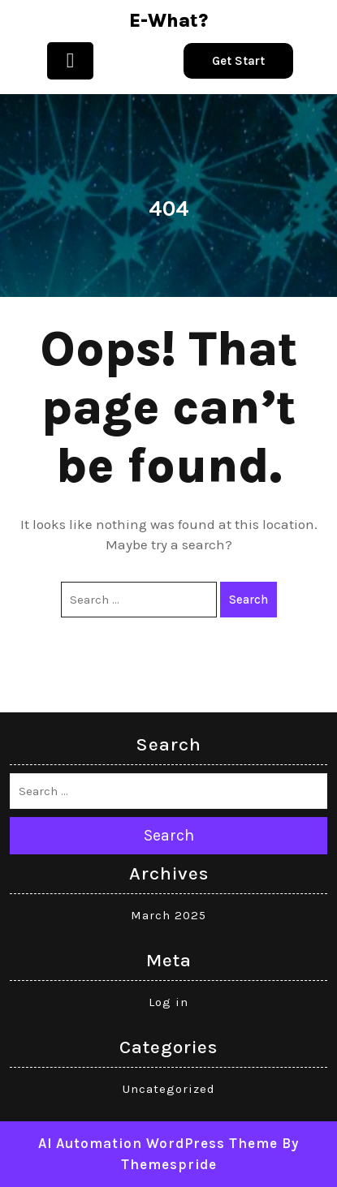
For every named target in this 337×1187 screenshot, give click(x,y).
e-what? (168, 21)
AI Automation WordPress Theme (158, 1143)
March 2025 (168, 915)
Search (248, 599)
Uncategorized (169, 1089)
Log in (168, 1002)
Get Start (238, 61)
